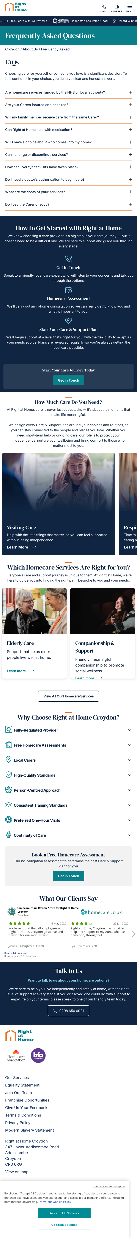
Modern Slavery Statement (29, 1130)
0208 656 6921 (68, 1011)
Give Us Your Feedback (26, 1107)
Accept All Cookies (64, 1213)
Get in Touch (68, 380)
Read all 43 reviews (15, 953)
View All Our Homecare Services (68, 696)
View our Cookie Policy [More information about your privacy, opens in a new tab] (55, 1201)
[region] (64, 1209)
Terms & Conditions (23, 1115)
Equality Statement (22, 1085)
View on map (16, 1172)
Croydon (12, 49)
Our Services (17, 1077)
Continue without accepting (109, 1186)
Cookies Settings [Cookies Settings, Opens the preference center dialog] (64, 1224)
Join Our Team (18, 1092)
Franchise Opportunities (27, 1100)
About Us (30, 49)
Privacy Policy (17, 1122)
